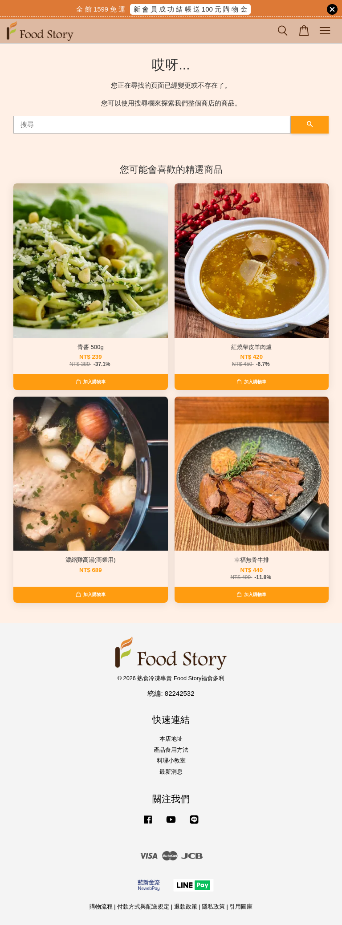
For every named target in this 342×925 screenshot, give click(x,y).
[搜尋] (152, 125)
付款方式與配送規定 (143, 906)
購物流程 (101, 906)
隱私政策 (213, 906)
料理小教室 (171, 760)
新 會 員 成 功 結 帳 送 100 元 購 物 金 (190, 9)
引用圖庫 (240, 906)
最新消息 (171, 771)
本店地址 (171, 738)
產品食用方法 (171, 749)
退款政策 (185, 906)
